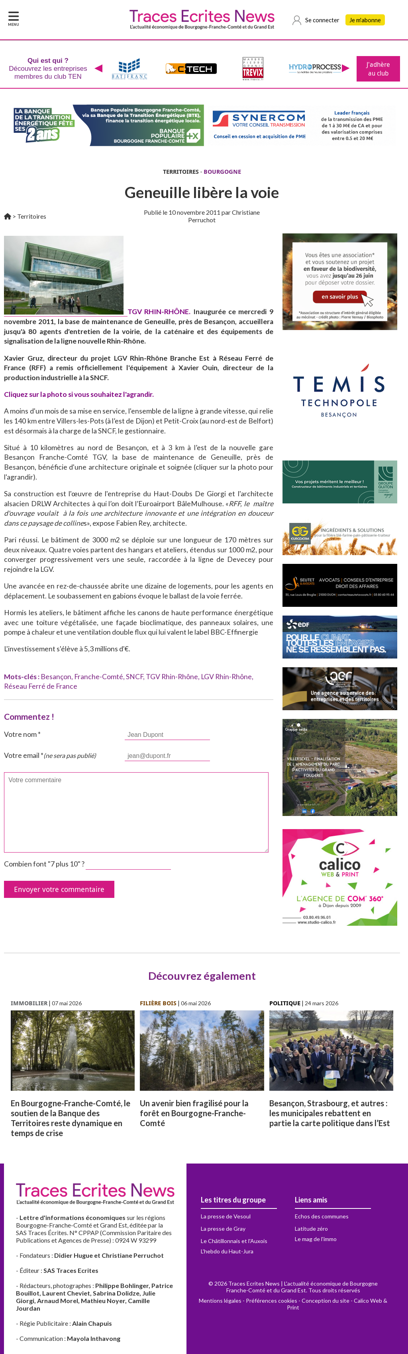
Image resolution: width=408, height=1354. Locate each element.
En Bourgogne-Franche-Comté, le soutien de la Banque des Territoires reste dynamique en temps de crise (70, 1118)
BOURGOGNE (222, 171)
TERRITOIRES (181, 171)
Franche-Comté (98, 676)
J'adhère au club (378, 69)
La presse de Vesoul (226, 1216)
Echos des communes (322, 1216)
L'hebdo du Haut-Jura (227, 1251)
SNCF (134, 676)
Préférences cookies (271, 1300)
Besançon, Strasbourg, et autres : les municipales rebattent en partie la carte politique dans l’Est (329, 1113)
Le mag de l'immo (316, 1239)
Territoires (31, 216)
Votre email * (50, 755)
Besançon (56, 676)
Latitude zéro (311, 1228)
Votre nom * (22, 734)
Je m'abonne (365, 19)
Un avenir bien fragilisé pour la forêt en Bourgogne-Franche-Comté (194, 1113)
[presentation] (98, 69)
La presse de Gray (223, 1228)
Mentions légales (220, 1300)
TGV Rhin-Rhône (172, 676)
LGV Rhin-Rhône (226, 676)
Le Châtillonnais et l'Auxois (234, 1240)
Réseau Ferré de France (40, 686)
